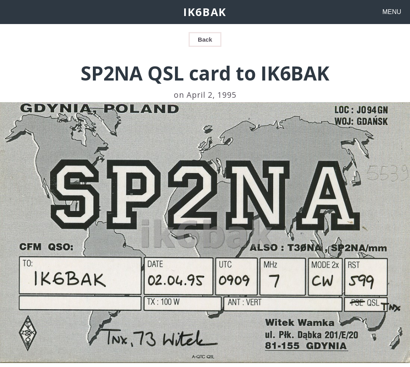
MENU (391, 11)
